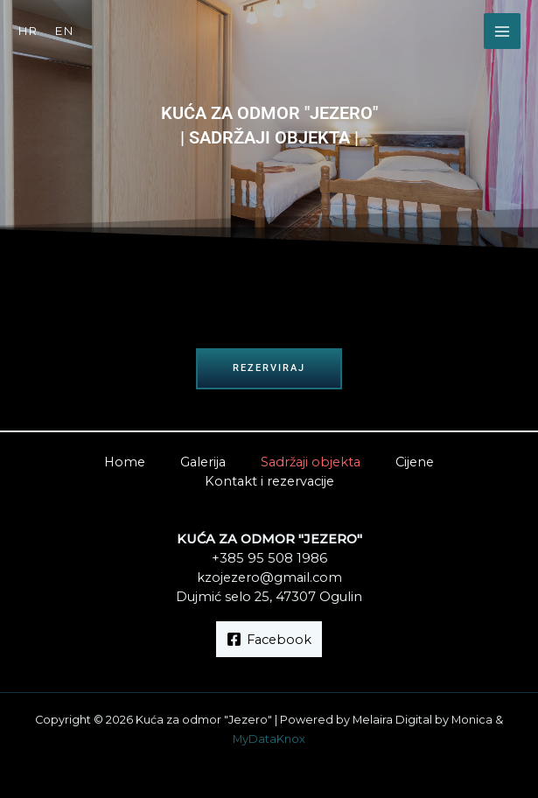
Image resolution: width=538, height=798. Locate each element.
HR (27, 31)
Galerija (203, 462)
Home (124, 462)
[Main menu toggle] (502, 31)
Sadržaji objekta (310, 462)
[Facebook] (269, 639)
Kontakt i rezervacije (269, 481)
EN (63, 31)
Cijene (414, 462)
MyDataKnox (269, 739)
